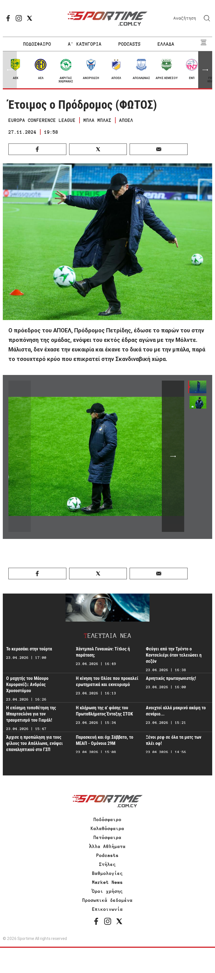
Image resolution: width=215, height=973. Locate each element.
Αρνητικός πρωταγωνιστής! (171, 678)
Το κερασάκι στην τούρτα (29, 649)
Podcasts (107, 855)
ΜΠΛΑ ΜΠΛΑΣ (97, 120)
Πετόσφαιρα (107, 837)
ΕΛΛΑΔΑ (166, 44)
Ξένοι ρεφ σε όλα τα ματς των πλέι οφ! (173, 740)
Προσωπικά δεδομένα (107, 900)
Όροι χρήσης (107, 891)
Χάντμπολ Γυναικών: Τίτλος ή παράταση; (103, 652)
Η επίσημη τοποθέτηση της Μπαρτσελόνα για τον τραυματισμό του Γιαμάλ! (31, 714)
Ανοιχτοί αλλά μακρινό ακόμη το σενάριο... (176, 711)
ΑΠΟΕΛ (126, 120)
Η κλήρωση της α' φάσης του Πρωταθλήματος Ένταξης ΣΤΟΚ (104, 711)
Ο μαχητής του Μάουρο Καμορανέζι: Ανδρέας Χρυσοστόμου (27, 684)
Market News (107, 882)
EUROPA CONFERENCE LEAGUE (42, 120)
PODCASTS (129, 44)
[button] (205, 69)
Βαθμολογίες (107, 873)
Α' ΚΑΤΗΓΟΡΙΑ (85, 44)
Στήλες (107, 864)
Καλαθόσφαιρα (107, 828)
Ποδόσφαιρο (107, 819)
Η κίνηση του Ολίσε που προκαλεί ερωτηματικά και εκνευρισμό (107, 681)
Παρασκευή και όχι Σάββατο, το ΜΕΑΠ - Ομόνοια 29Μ (104, 740)
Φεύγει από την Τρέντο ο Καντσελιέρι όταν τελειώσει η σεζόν (174, 655)
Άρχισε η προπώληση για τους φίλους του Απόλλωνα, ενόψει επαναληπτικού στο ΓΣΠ (34, 743)
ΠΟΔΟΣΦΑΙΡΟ (37, 44)
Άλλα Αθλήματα (107, 846)
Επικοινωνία (107, 909)
